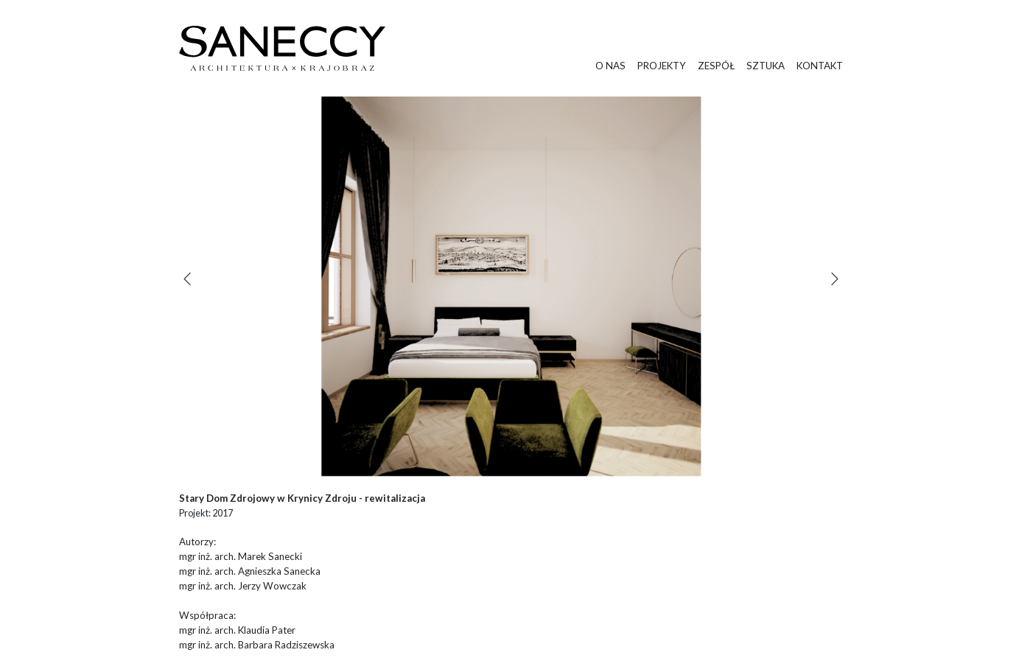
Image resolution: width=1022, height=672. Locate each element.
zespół (716, 65)
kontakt (820, 65)
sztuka (765, 65)
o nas (610, 65)
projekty (661, 65)
